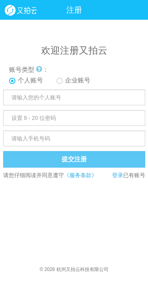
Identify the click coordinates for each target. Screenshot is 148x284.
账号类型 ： (29, 69)
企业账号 (77, 80)
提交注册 (74, 159)
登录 (117, 175)
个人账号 (30, 80)
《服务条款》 (80, 175)
